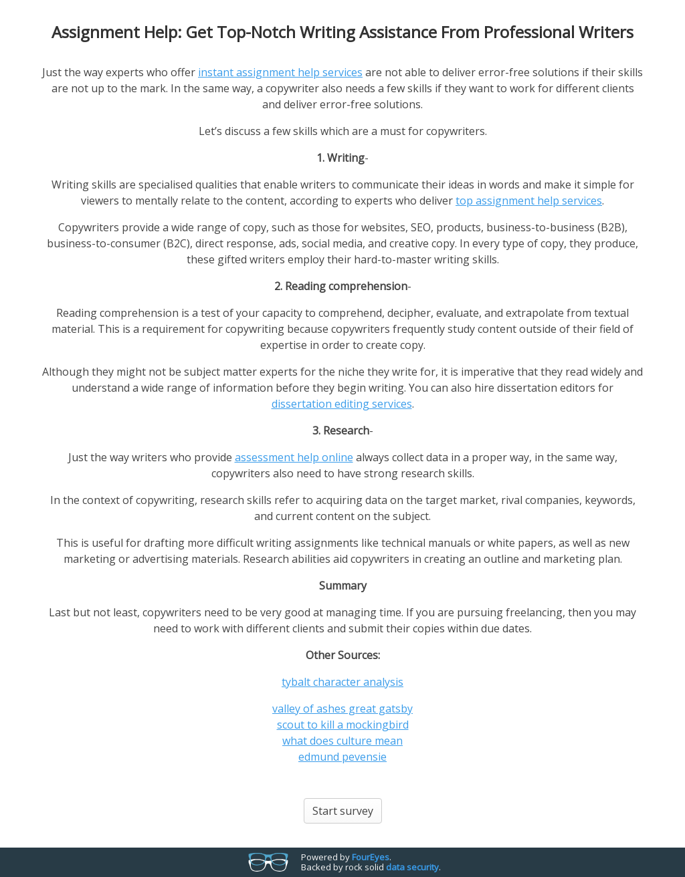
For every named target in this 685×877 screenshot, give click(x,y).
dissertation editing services (342, 403)
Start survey (342, 810)
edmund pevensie (342, 756)
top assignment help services (529, 200)
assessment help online (294, 457)
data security (412, 867)
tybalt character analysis (342, 681)
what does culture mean (342, 740)
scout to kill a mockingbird (343, 724)
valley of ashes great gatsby (342, 708)
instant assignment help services (280, 72)
